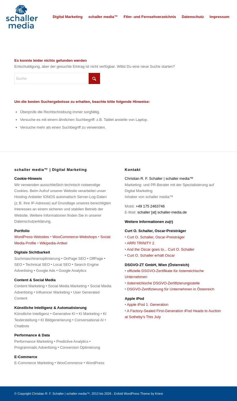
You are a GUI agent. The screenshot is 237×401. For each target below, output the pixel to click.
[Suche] (57, 78)
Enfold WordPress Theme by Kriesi (138, 393)
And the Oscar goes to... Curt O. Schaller (160, 249)
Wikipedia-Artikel (53, 243)
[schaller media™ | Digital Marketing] (22, 17)
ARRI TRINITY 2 (140, 243)
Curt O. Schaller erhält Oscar (151, 255)
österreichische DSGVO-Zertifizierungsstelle (163, 283)
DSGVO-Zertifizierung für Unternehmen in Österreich (170, 289)
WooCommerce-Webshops (74, 237)
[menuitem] (67, 17)
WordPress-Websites (31, 237)
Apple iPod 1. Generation (147, 304)
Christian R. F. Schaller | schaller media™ (61, 393)
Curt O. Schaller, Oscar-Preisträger (156, 237)
